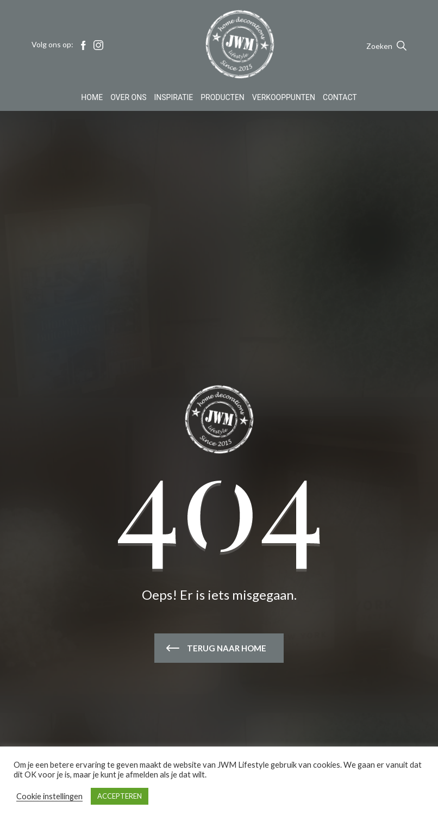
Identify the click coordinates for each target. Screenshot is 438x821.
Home (92, 100)
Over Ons (128, 100)
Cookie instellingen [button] (49, 796)
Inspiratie (173, 100)
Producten (223, 100)
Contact (340, 100)
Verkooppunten (283, 100)
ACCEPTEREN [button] (119, 796)
